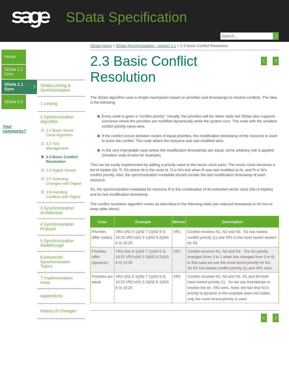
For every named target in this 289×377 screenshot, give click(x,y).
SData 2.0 (13, 101)
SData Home (101, 46)
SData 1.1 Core (13, 71)
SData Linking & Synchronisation (55, 87)
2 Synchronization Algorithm (57, 119)
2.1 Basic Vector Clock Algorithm (60, 132)
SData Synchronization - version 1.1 (146, 46)
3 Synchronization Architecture (57, 210)
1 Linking (48, 103)
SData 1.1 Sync (13, 86)
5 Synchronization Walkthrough (57, 243)
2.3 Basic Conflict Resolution (62, 159)
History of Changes (58, 311)
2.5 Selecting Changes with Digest (63, 181)
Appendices (51, 296)
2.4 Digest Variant (61, 170)
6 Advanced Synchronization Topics (55, 262)
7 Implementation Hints (56, 280)
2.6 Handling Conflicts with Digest (63, 194)
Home (10, 56)
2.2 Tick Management (57, 145)
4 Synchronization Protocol (57, 226)
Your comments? (14, 128)
